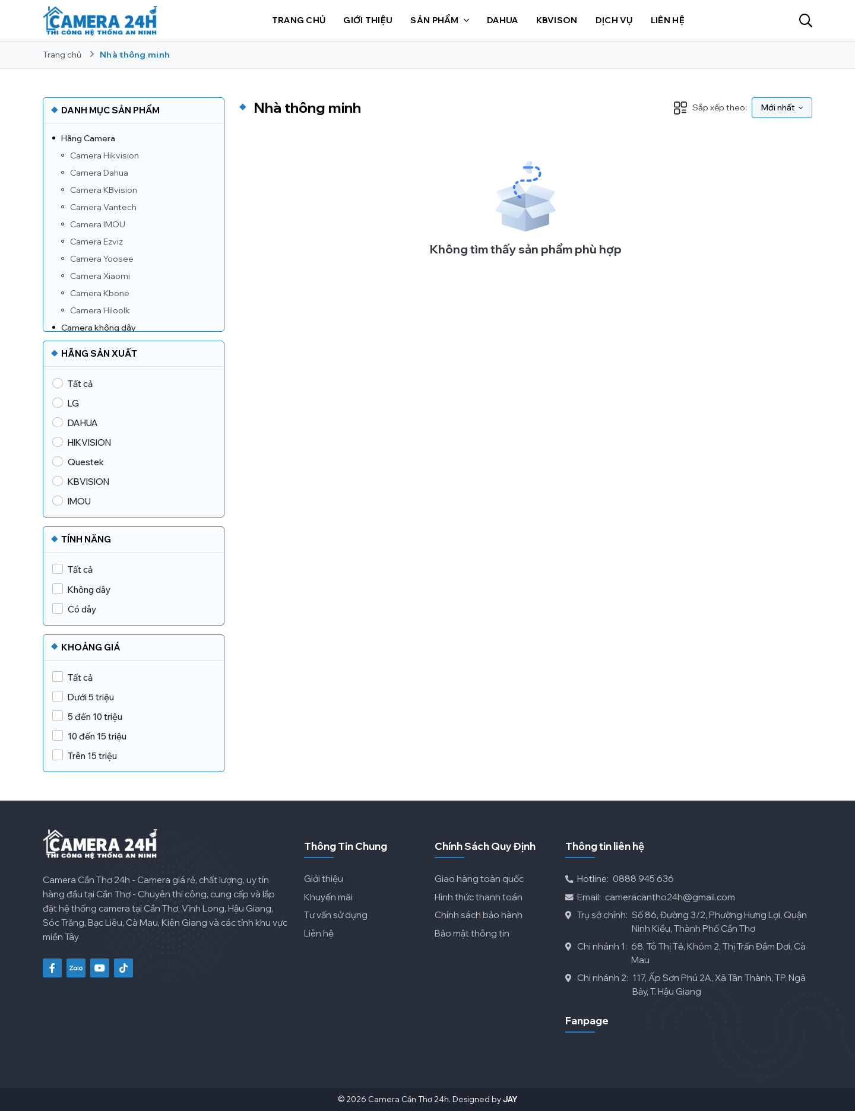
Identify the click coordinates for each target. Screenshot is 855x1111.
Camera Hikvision (104, 155)
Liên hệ (319, 933)
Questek (86, 462)
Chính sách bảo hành (478, 914)
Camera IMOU (97, 224)
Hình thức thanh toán (478, 897)
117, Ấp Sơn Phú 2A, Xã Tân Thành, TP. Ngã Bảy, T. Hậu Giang (685, 985)
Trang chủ (62, 54)
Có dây (82, 609)
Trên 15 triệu (92, 755)
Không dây (89, 589)
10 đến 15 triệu (97, 736)
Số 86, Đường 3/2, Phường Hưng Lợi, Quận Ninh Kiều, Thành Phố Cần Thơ (686, 922)
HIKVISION (89, 442)
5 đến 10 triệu (95, 716)
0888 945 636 (619, 879)
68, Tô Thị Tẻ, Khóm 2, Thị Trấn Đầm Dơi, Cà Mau (685, 953)
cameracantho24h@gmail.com (650, 897)
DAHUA (83, 422)
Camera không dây (98, 327)
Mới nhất (782, 107)
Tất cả (80, 383)
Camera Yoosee (102, 258)
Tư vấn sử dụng (336, 914)
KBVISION (88, 481)
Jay (510, 1099)
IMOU (79, 501)
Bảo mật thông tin (472, 933)
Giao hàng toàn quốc (479, 878)
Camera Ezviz (96, 241)
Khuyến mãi (328, 897)
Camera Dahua (99, 172)
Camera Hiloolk (100, 310)
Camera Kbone (99, 293)
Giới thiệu (323, 878)
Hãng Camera (88, 138)
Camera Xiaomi (100, 276)
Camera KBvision (103, 190)
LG (73, 403)
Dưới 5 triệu (91, 697)
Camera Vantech (103, 207)
